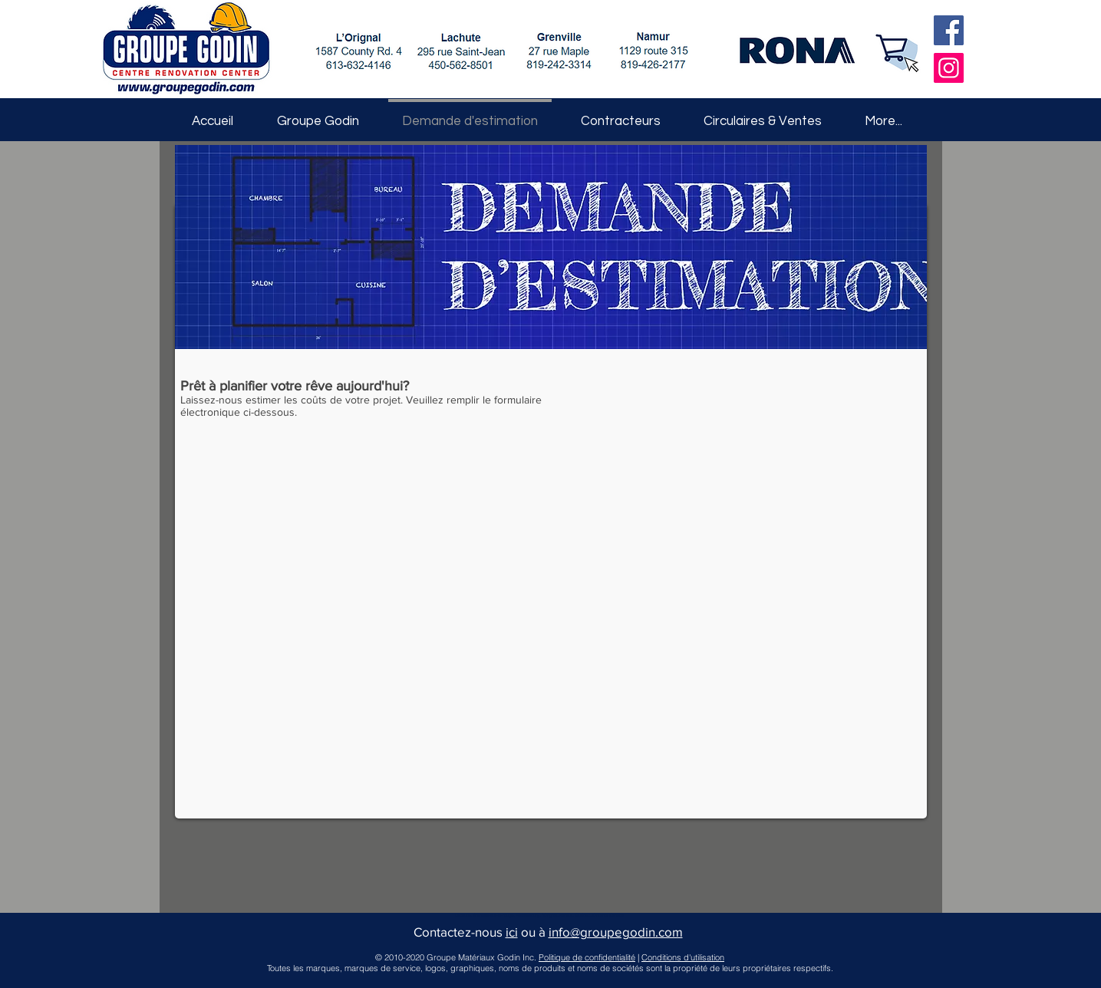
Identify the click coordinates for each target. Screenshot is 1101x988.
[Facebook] (949, 30)
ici (512, 931)
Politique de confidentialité (587, 957)
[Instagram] (949, 68)
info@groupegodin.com (616, 931)
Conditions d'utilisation (682, 957)
